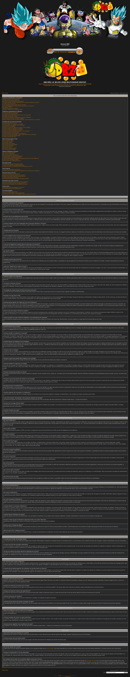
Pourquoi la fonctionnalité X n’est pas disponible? (13, 193)
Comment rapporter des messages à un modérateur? (14, 133)
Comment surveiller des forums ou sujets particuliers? (14, 183)
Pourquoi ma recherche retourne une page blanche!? (14, 176)
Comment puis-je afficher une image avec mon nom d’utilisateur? (17, 117)
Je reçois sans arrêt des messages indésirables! (13, 165)
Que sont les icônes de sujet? (9, 149)
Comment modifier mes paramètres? (11, 112)
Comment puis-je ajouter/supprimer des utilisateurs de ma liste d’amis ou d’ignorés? (21, 170)
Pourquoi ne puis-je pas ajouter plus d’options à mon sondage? (16, 127)
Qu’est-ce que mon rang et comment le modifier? (13, 118)
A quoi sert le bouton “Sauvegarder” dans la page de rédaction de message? (19, 134)
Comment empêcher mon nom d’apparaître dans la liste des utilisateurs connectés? (21, 102)
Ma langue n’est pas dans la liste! (10, 116)
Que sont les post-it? (7, 147)
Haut (3, 207)
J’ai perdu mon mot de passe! (9, 103)
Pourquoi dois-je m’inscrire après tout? (11, 100)
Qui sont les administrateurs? (9, 152)
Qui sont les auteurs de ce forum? (10, 191)
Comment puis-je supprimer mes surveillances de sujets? (15, 184)
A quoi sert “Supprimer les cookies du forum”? (13, 109)
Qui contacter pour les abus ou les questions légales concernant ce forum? (19, 194)
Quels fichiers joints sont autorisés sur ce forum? (13, 187)
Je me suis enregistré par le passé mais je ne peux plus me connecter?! (18, 106)
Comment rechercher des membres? (11, 177)
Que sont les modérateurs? (9, 153)
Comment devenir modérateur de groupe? (12, 157)
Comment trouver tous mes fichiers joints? (12, 188)
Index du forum (5, 93)
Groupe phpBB (49, 648)
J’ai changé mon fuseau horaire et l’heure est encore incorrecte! (17, 115)
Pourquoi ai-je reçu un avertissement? (11, 132)
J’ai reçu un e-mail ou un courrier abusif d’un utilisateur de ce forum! (17, 166)
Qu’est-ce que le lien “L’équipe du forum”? (12, 160)
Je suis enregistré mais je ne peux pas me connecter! (14, 104)
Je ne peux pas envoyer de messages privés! (13, 164)
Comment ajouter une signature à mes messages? (14, 125)
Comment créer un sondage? (9, 126)
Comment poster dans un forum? (10, 122)
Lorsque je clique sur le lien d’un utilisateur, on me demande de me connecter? (21, 119)
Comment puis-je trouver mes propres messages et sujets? (16, 178)
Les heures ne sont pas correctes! (10, 113)
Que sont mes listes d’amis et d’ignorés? (11, 169)
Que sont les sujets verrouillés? (9, 148)
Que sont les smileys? (7, 142)
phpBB (60, 675)
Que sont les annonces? (8, 145)
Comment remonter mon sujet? (9, 136)
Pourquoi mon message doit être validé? (11, 135)
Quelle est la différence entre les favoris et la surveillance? (15, 181)
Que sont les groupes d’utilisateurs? (10, 155)
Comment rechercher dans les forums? (11, 174)
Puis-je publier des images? (9, 143)
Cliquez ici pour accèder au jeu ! (65, 86)
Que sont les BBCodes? (8, 140)
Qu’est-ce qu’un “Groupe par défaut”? (11, 159)
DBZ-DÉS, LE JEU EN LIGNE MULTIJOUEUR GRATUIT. (65, 82)
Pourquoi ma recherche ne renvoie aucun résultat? (14, 175)
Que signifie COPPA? (7, 107)
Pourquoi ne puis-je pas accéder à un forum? (12, 129)
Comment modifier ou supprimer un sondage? (13, 128)
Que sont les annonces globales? (10, 144)
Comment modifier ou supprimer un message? (13, 124)
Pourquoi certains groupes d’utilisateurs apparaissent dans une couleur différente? (21, 158)
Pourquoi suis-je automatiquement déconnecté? (13, 101)
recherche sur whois (91, 660)
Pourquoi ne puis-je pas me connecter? (11, 99)
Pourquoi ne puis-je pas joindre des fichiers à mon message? (16, 131)
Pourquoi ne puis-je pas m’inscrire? (10, 108)
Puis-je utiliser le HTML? (8, 141)
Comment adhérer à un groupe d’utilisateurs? (13, 156)
